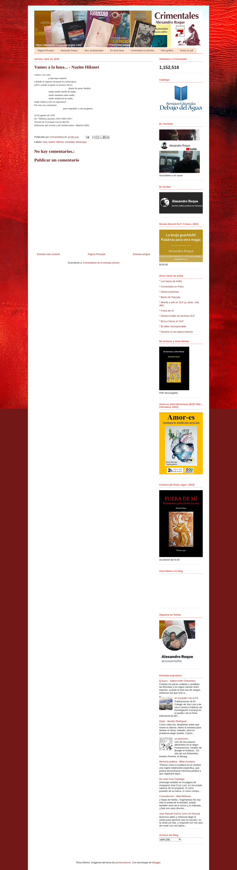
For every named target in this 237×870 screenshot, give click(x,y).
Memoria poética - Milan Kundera (177, 761)
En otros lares (117, 50)
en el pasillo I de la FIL (186, 698)
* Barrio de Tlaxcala (169, 297)
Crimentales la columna (142, 50)
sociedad (70, 142)
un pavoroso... (182, 738)
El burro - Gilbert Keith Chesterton (177, 680)
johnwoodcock (123, 862)
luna (45, 142)
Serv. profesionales (93, 50)
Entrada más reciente (48, 254)
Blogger (156, 862)
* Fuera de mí (166, 310)
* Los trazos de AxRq (170, 281)
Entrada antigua (141, 254)
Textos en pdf (186, 50)
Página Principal (46, 50)
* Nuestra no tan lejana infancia (176, 331)
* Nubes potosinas (169, 291)
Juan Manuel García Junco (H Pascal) (179, 813)
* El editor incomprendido (172, 326)
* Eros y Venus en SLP (171, 321)
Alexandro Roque (69, 50)
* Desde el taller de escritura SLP (177, 315)
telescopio (81, 142)
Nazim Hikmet (56, 142)
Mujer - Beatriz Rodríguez (173, 721)
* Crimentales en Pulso (171, 286)
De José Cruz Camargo (171, 779)
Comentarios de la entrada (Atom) (101, 262)
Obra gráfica (167, 50)
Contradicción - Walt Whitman (175, 796)
